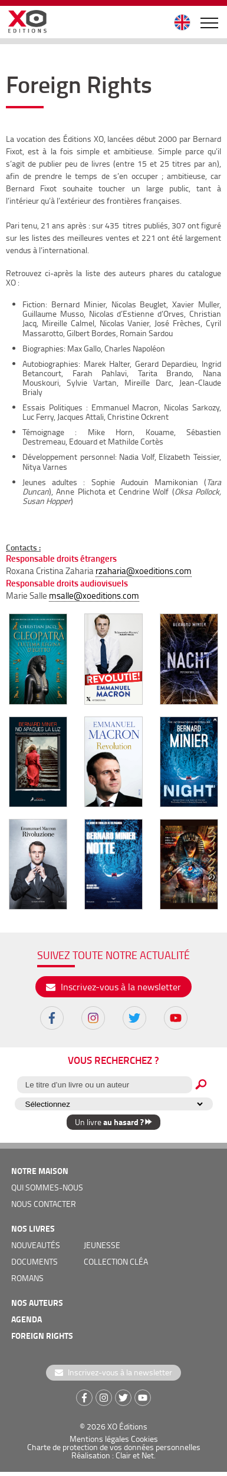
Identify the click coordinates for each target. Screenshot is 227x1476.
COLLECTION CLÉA (116, 1261)
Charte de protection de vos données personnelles (113, 1446)
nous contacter (43, 1203)
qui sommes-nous (47, 1187)
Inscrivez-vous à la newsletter (113, 986)
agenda (26, 1319)
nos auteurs (37, 1302)
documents (34, 1261)
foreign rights (42, 1335)
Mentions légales (99, 1438)
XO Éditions (127, 1426)
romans (27, 1277)
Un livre (113, 1122)
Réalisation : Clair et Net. (113, 1455)
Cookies (144, 1438)
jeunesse (102, 1245)
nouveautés (35, 1245)
